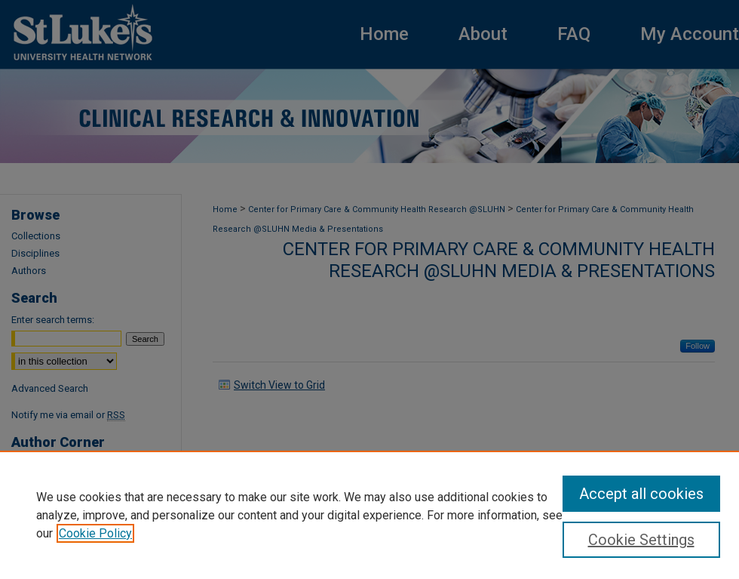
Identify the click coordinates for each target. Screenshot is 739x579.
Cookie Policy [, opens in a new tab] (95, 533)
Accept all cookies (641, 494)
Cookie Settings (641, 540)
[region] (369, 515)
